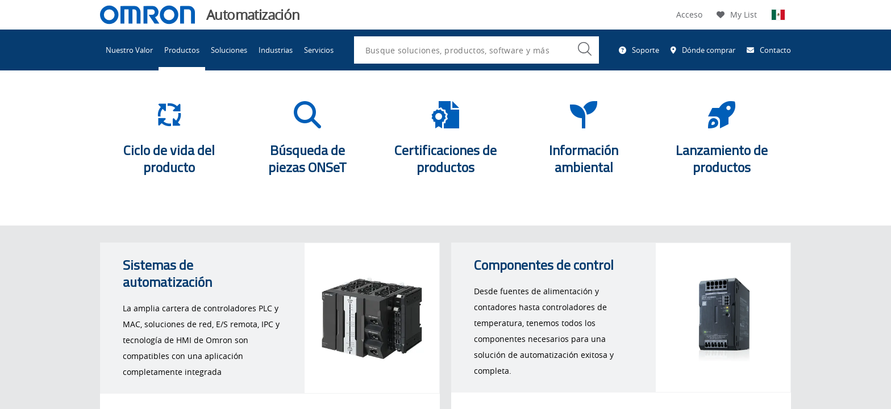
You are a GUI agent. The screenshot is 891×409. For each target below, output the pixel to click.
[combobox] (476, 50)
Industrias (276, 50)
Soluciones (229, 50)
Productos (181, 50)
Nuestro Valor (129, 50)
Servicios (319, 50)
